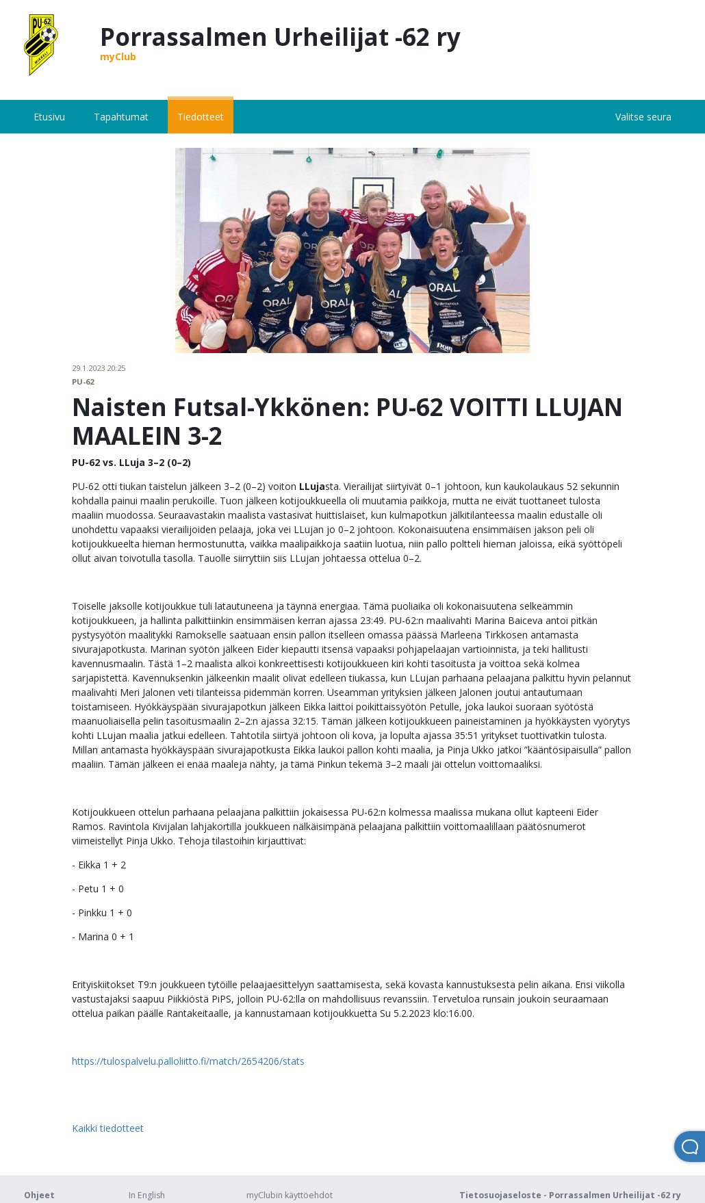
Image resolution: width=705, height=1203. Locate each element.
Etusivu (49, 116)
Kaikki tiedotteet (108, 1128)
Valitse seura (643, 116)
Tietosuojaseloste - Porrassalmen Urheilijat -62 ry (570, 1195)
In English (147, 1195)
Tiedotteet (200, 116)
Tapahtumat (121, 116)
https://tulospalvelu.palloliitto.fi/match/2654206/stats (188, 1061)
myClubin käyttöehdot (289, 1195)
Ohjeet (39, 1195)
